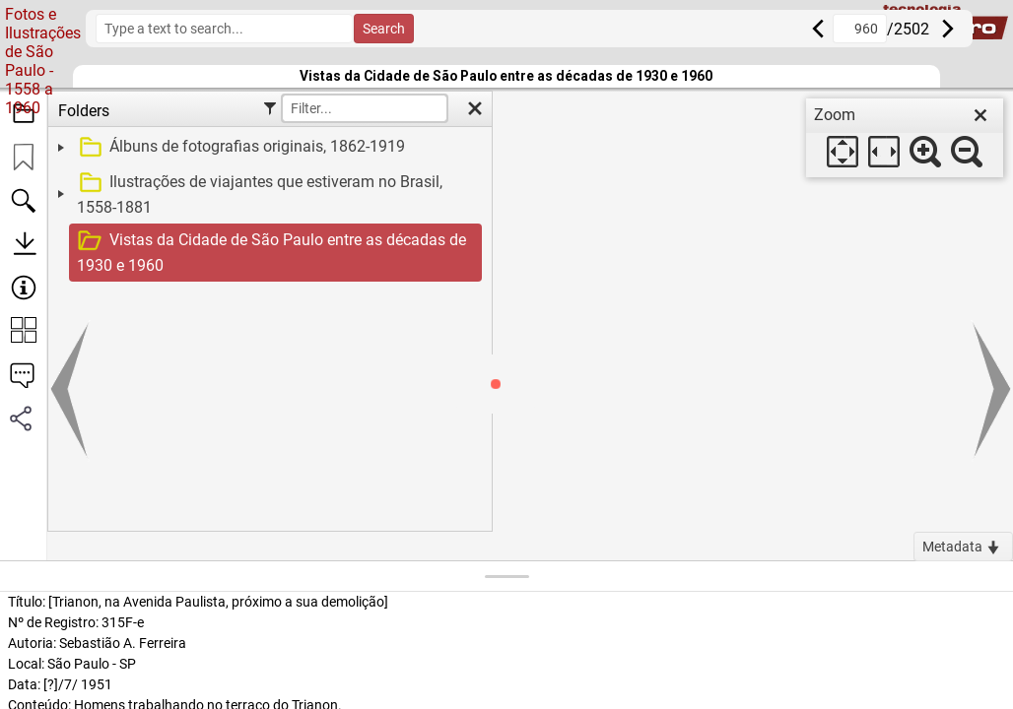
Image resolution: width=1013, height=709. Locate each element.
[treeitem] (267, 147)
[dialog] (904, 137)
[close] (980, 115)
